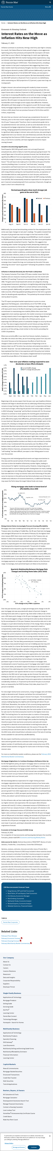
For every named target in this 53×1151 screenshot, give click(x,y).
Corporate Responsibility (11, 981)
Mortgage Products (9, 1000)
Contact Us (7, 965)
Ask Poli (6, 1010)
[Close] (50, 1136)
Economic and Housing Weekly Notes (32, 837)
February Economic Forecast (10, 938)
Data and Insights (9, 977)
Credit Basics (7, 1116)
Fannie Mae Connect (10, 1016)
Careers (5, 968)
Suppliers (6, 984)
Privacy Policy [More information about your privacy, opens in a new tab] (9, 1143)
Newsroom (7, 974)
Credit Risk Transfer (10, 1078)
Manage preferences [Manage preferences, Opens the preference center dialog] (19, 1147)
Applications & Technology (12, 997)
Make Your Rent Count (10, 1120)
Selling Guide (7, 1004)
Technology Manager (10, 1019)
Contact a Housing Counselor (13, 1107)
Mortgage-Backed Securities (12, 1072)
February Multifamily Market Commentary (15, 943)
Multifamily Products (10, 1036)
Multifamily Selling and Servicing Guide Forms (18, 1048)
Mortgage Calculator (10, 1098)
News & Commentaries (10, 1068)
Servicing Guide (8, 1007)
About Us (6, 962)
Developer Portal (9, 987)
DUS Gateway (8, 1042)
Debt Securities (8, 1081)
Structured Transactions (11, 1075)
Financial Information (10, 1055)
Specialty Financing (9, 1039)
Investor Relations (9, 971)
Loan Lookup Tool (9, 1110)
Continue (33, 1147)
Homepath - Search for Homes (13, 1022)
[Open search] (47, 2)
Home (3, 23)
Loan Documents (9, 1045)
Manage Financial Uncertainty (13, 1104)
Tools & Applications (10, 1084)
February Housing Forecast (10, 941)
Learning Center (8, 1013)
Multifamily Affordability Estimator (15, 1052)
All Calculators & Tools (10, 1094)
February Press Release (9, 936)
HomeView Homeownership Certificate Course (19, 1113)
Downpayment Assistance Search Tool (16, 1101)
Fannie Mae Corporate (10, 922)
